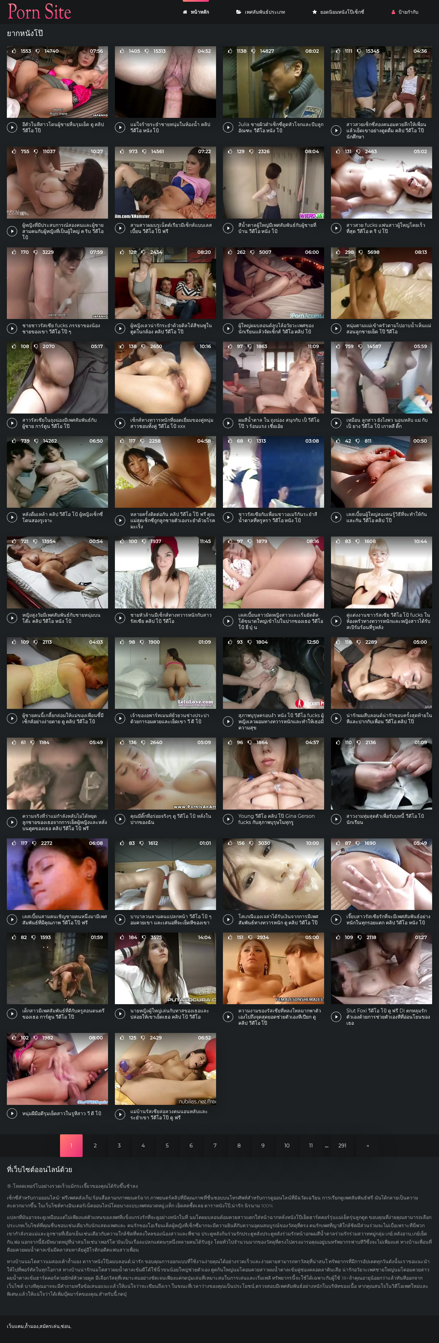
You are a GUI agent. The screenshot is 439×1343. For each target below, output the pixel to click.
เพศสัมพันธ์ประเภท (260, 12)
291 (342, 1145)
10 (286, 1145)
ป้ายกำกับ (405, 12)
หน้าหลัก (196, 12)
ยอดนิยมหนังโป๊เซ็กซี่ (338, 12)
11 (311, 1145)
